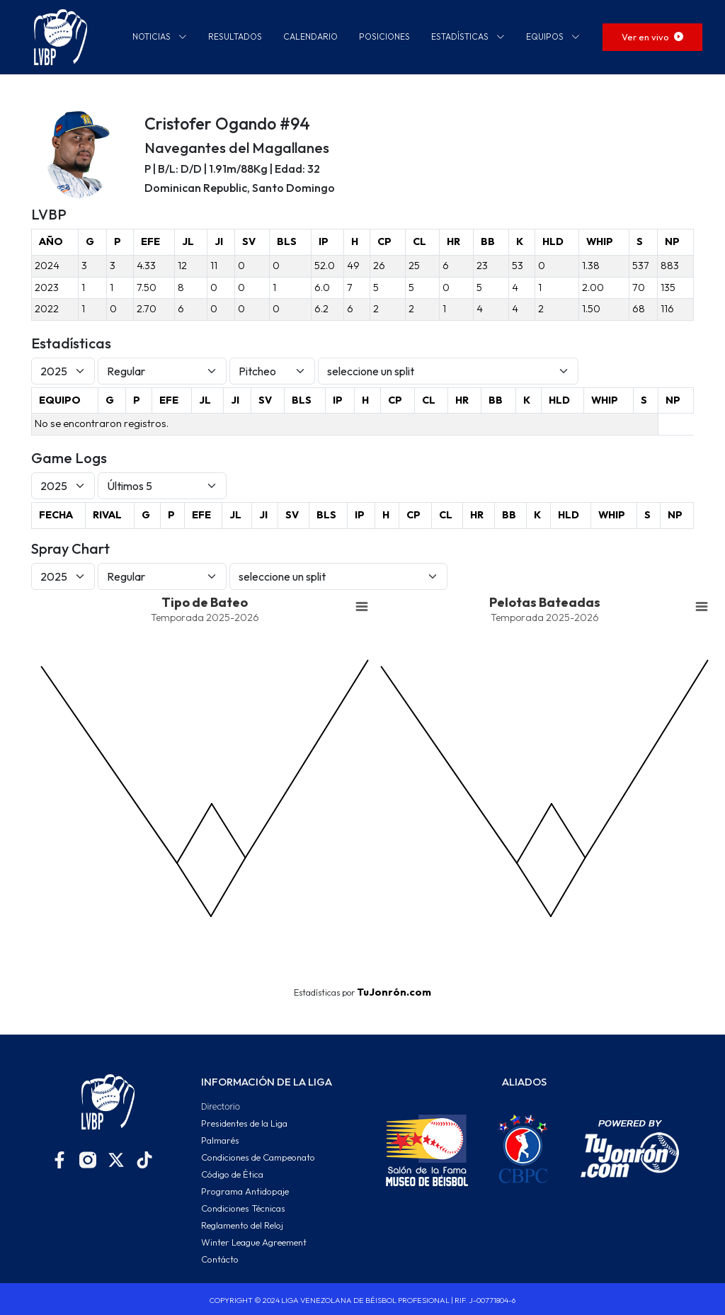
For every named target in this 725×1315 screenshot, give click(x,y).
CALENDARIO (310, 36)
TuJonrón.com (394, 992)
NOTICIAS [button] (159, 36)
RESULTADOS (235, 36)
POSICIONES (384, 36)
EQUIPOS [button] (553, 36)
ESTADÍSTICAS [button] (468, 36)
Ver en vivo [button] (652, 36)
